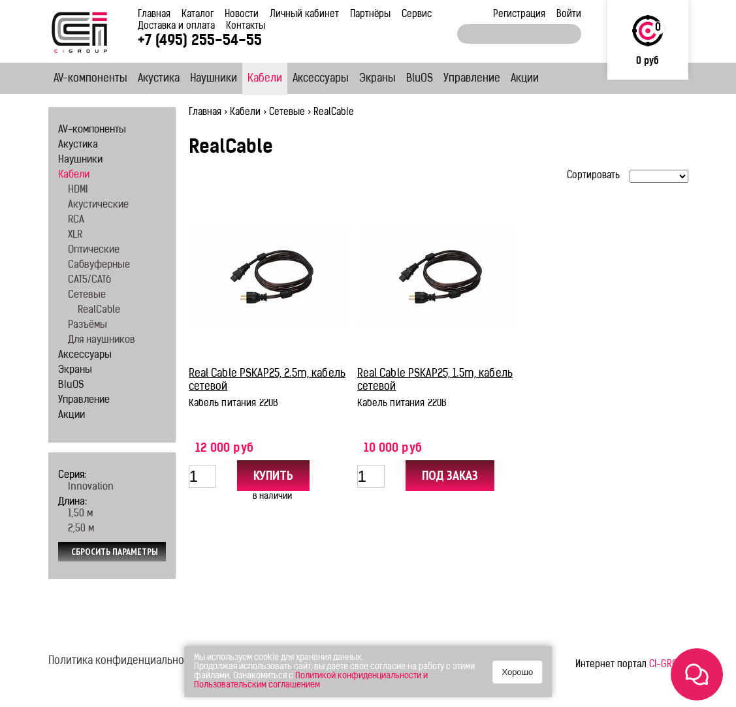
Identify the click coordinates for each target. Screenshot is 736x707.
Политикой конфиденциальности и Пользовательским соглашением (311, 680)
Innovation (91, 487)
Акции (525, 79)
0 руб (647, 62)
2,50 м (81, 529)
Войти (568, 15)
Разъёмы (87, 325)
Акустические (98, 205)
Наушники (213, 79)
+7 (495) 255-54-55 (200, 41)
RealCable (99, 310)
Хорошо (517, 672)
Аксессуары (321, 79)
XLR (75, 235)
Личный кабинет (304, 15)
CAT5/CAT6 (89, 280)
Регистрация (519, 15)
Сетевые (287, 113)
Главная (154, 15)
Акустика (159, 79)
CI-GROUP (668, 665)
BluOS (419, 79)
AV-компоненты (90, 79)
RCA (76, 220)
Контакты (245, 26)
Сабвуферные (99, 265)
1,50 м (80, 514)
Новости (242, 15)
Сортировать (593, 176)
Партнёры (370, 15)
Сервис (417, 15)
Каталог (198, 15)
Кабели (265, 79)
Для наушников (101, 340)
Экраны (377, 79)
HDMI (78, 190)
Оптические (94, 250)
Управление (471, 79)
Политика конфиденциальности (124, 661)
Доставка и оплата (176, 26)
